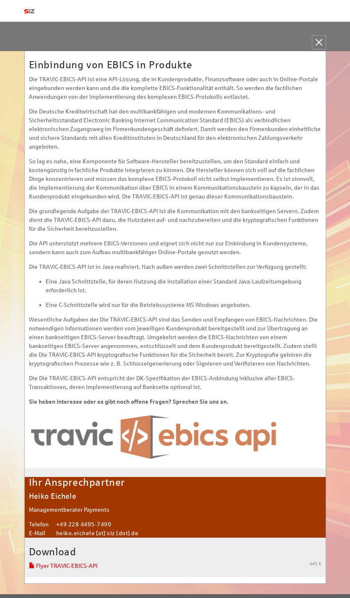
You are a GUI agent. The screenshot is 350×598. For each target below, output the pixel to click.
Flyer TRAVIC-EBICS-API (63, 566)
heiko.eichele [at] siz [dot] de (97, 533)
